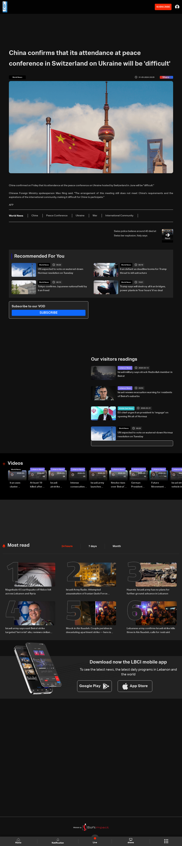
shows (130, 841)
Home (19, 841)
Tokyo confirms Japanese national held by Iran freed (62, 288)
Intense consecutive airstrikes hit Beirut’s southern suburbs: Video (77, 484)
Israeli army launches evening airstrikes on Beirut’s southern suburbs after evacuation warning (98, 484)
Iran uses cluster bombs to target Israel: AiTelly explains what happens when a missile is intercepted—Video (18, 484)
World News (44, 265)
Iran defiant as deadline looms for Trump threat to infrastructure (143, 271)
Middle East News (126, 408)
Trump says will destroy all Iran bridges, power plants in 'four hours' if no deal (142, 288)
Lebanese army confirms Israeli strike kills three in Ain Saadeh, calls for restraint (151, 629)
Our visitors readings (114, 359)
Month (115, 545)
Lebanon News (125, 368)
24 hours (66, 545)
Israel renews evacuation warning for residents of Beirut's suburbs (145, 394)
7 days (92, 545)
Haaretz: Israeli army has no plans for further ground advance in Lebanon (148, 591)
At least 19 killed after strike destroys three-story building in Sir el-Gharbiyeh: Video (38, 484)
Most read (18, 544)
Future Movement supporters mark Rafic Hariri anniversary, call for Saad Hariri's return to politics (159, 484)
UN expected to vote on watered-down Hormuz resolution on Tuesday (60, 271)
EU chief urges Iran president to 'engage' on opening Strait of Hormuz (143, 414)
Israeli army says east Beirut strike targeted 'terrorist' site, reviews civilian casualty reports (27, 629)
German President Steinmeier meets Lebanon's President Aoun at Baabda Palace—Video (137, 484)
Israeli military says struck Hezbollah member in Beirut (145, 374)
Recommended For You (39, 256)
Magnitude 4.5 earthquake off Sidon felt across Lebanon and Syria (28, 591)
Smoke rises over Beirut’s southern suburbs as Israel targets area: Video (118, 484)
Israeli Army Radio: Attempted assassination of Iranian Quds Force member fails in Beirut (86, 591)
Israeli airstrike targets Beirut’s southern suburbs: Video (55, 484)
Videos (15, 463)
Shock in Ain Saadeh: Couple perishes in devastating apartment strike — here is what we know (89, 629)
